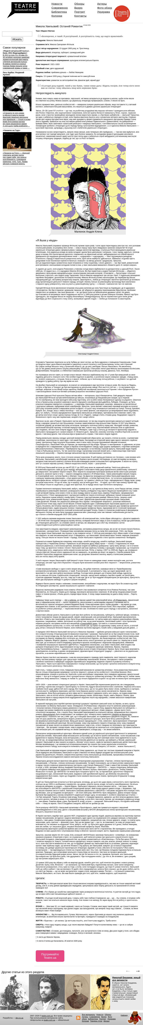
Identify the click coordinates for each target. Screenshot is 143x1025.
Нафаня (124, 1015)
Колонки (56, 15)
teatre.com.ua (47, 1016)
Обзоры (79, 3)
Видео (78, 7)
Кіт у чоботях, (71, 600)
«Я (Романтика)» (120, 600)
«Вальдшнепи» (49, 714)
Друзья (107, 1021)
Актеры (102, 3)
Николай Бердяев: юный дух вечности (126, 978)
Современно (59, 7)
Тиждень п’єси (96, 1021)
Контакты (80, 15)
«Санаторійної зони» (89, 623)
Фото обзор (104, 7)
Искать (17, 39)
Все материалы (88, 1015)
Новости (56, 3)
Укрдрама (103, 11)
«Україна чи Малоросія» (121, 714)
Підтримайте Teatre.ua (50, 956)
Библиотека (59, 11)
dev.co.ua (19, 1018)
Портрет (79, 11)
